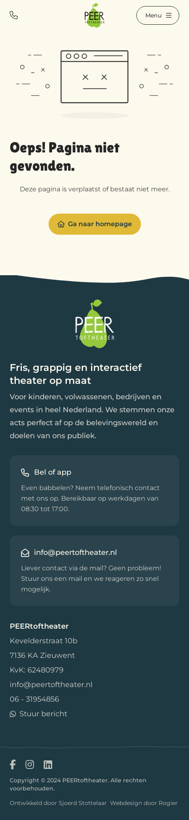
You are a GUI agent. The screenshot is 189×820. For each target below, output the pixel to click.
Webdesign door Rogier (144, 803)
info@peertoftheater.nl (51, 684)
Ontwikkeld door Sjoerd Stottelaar (58, 803)
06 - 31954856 (34, 699)
